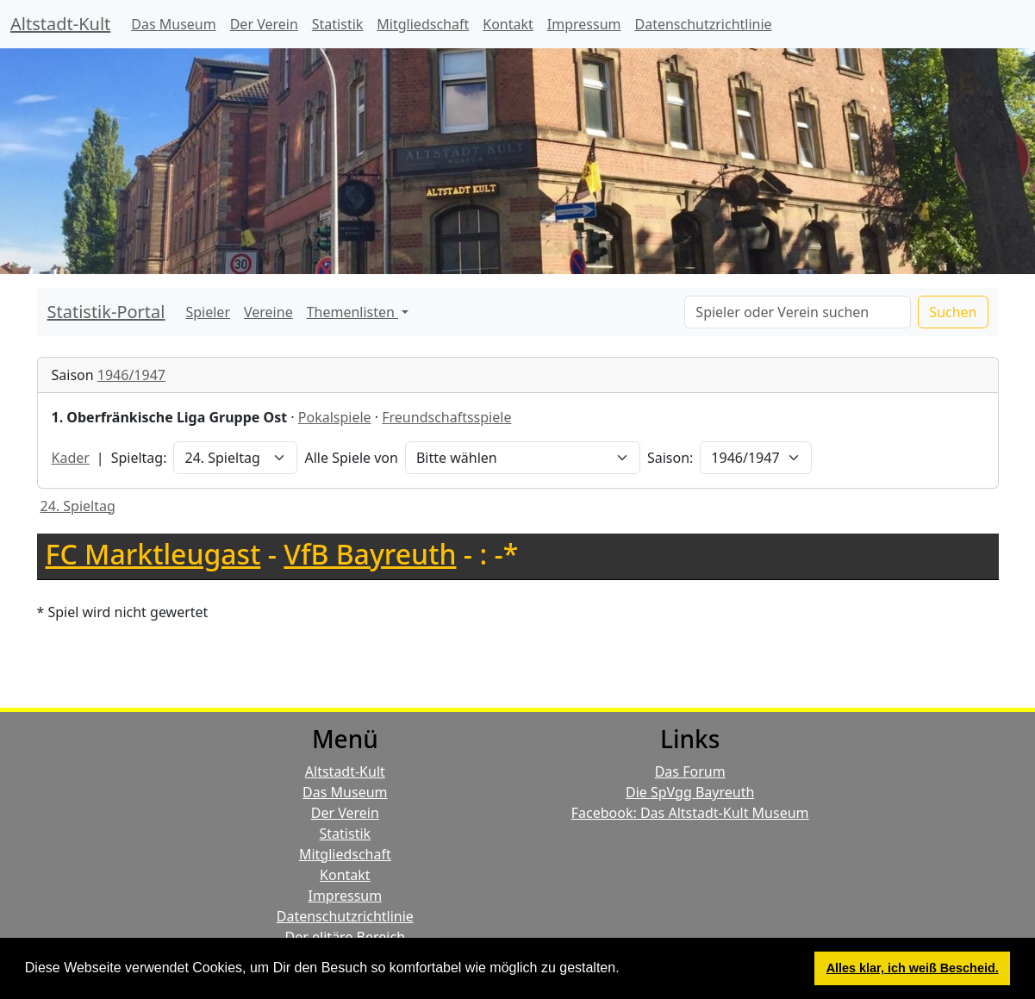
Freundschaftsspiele (446, 417)
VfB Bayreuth (370, 553)
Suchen (952, 312)
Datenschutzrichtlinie (703, 24)
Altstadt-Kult (60, 23)
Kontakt (508, 24)
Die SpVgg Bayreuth (690, 792)
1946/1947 (131, 374)
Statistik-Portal (106, 311)
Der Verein (264, 24)
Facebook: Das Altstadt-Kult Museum (690, 812)
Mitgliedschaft (423, 24)
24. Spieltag (78, 505)
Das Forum (690, 771)
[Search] (797, 312)
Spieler (207, 312)
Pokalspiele (334, 417)
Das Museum (173, 24)
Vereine (268, 312)
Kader (71, 457)
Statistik (338, 24)
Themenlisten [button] (352, 312)
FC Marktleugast (153, 553)
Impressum (584, 24)
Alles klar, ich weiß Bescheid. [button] (912, 968)
